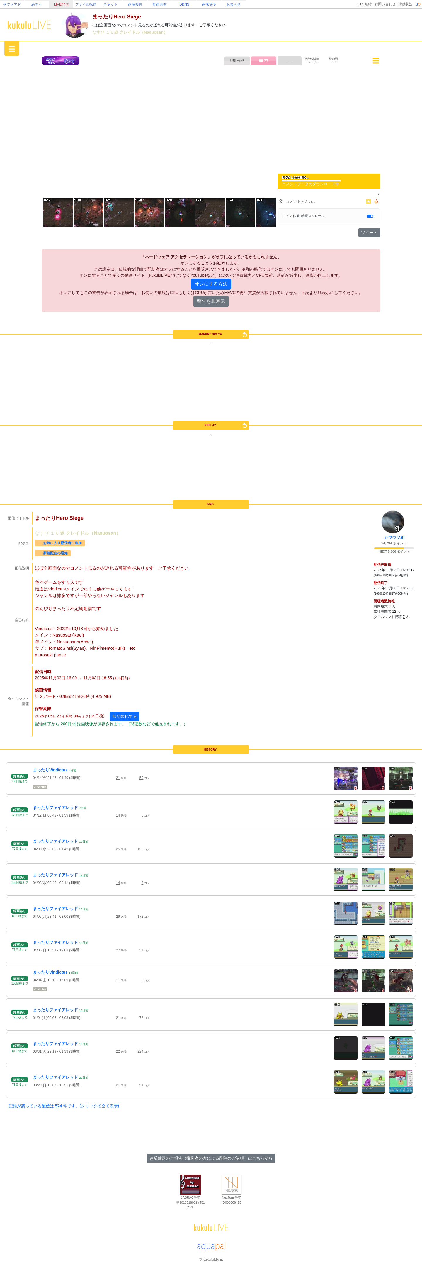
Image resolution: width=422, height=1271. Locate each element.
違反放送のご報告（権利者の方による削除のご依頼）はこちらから (211, 1158)
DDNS (184, 4)
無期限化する (124, 716)
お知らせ (234, 4)
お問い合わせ (385, 4)
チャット (110, 4)
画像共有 (135, 4)
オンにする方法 (211, 283)
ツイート (369, 232)
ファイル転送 (85, 4)
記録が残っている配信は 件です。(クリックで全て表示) (64, 1106)
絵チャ (36, 4)
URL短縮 (365, 4)
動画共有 (160, 4)
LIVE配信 (61, 4)
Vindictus (40, 787)
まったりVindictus (50, 770)
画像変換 (209, 4)
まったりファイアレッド (55, 807)
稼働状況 (406, 4)
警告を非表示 (211, 301)
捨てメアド (12, 4)
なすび (99, 32)
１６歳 (112, 32)
